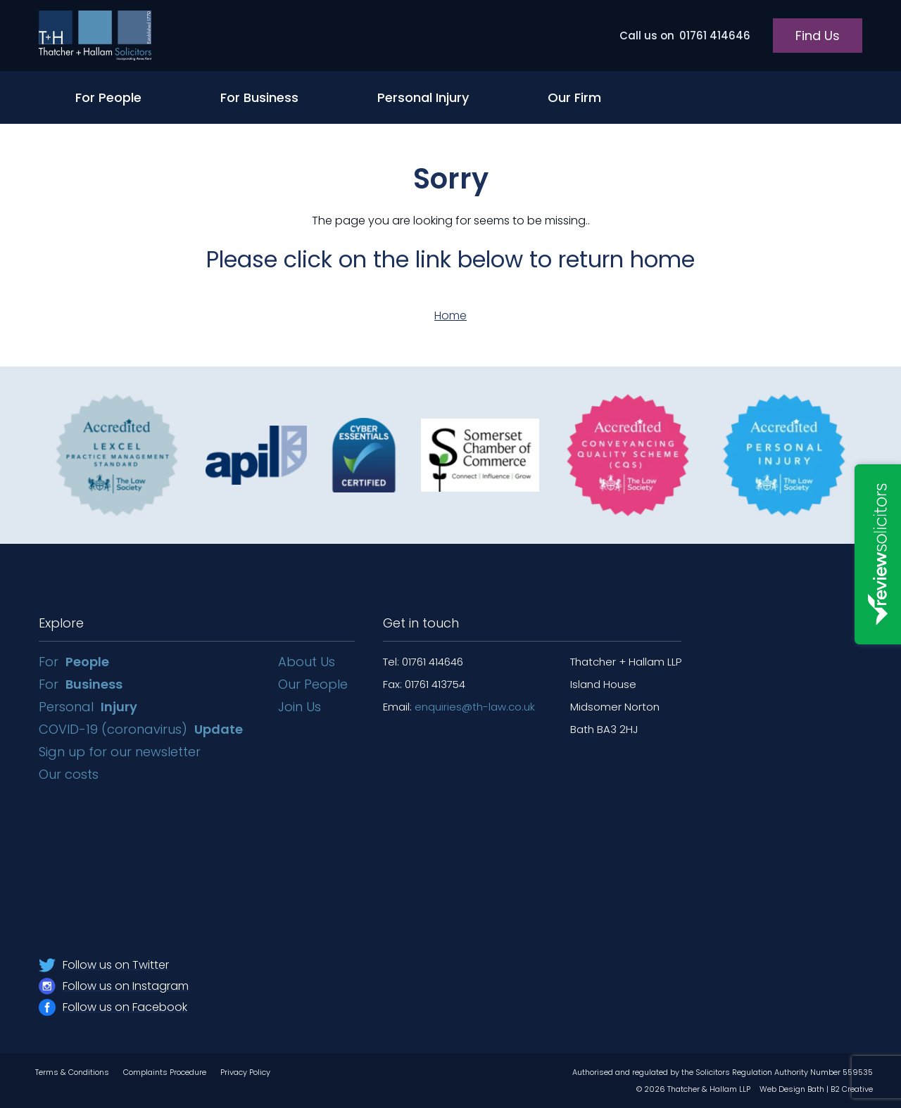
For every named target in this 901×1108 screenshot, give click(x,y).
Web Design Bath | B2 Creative (816, 1089)
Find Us (817, 35)
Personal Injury (423, 97)
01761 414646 (684, 35)
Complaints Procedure (164, 1072)
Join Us (299, 706)
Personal (88, 706)
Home (450, 315)
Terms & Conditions (72, 1072)
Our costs (70, 774)
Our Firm (574, 97)
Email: (459, 706)
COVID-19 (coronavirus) (141, 729)
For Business (259, 97)
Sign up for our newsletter (121, 751)
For (74, 661)
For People (108, 97)
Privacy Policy (245, 1072)
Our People (313, 684)
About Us (306, 661)
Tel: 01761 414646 (423, 661)
